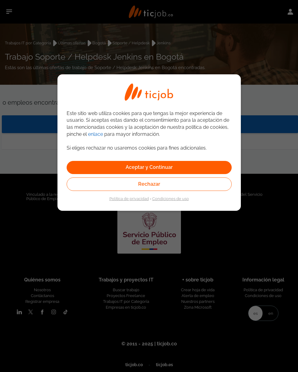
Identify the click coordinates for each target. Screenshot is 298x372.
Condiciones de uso (170, 198)
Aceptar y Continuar (149, 167)
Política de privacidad (129, 198)
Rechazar (149, 184)
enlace (95, 134)
